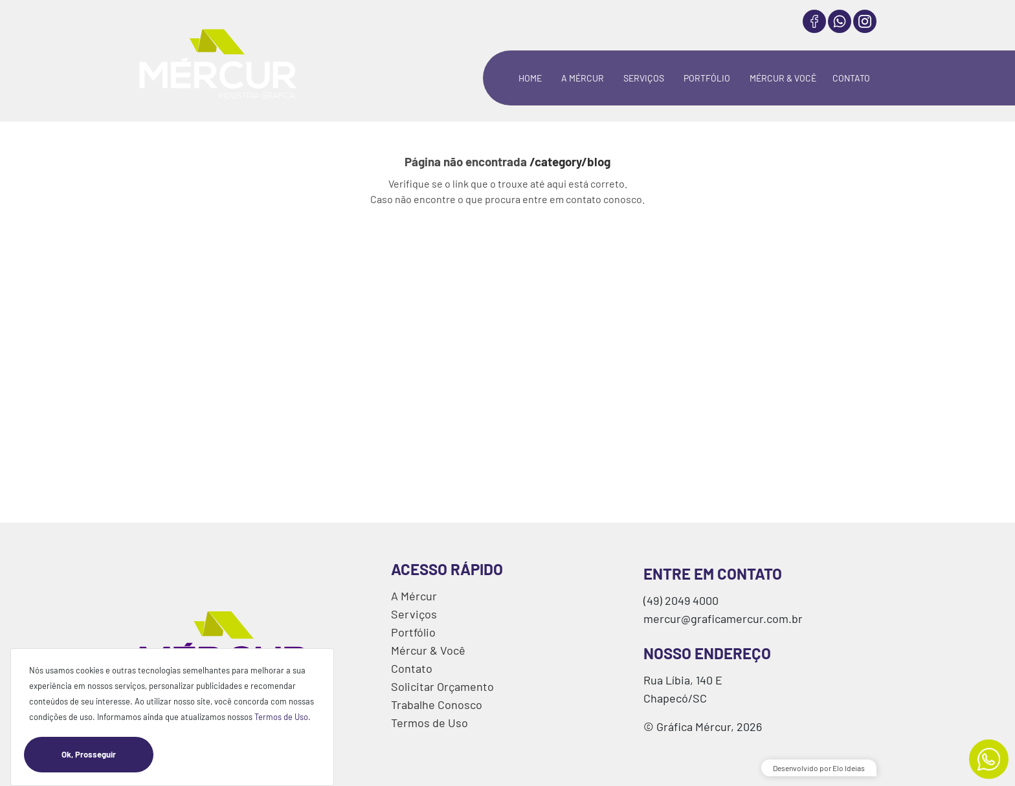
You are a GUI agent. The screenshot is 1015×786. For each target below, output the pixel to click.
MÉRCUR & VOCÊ (783, 77)
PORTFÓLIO (707, 77)
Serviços (414, 614)
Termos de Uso (281, 717)
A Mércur (414, 596)
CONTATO (851, 77)
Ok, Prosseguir (107, 754)
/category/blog (570, 161)
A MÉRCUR (582, 77)
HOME (530, 77)
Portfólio (413, 632)
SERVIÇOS (643, 77)
